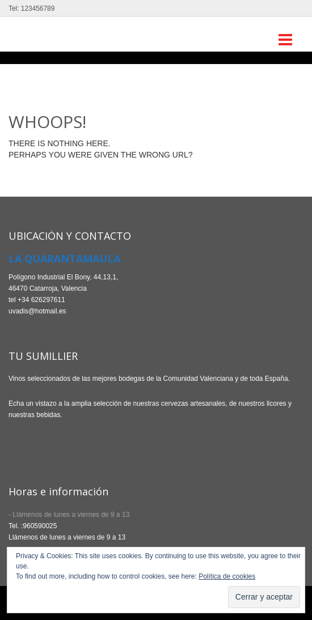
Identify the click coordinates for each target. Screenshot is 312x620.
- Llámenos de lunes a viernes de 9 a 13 (69, 515)
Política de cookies (227, 576)
